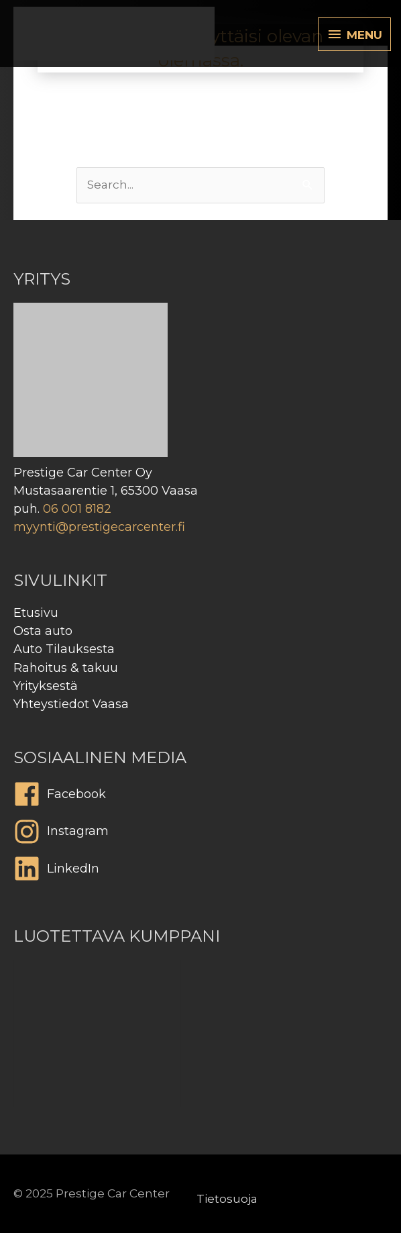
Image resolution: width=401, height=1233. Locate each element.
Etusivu (35, 612)
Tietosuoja (226, 1198)
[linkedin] (200, 872)
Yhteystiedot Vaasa (71, 704)
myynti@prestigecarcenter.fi (99, 527)
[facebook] (200, 797)
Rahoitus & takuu (65, 667)
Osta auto (42, 631)
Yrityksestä (45, 686)
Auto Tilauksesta (64, 649)
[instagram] (200, 835)
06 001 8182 (77, 508)
